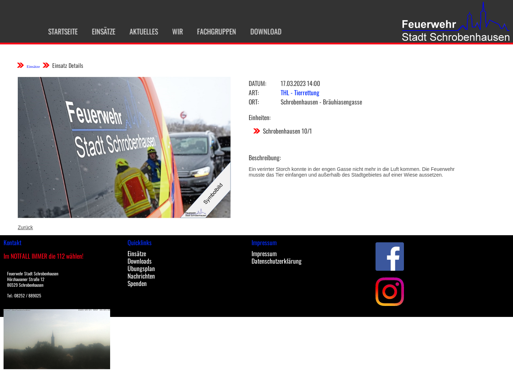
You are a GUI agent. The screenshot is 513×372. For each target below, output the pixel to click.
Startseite (60, 31)
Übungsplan (141, 268)
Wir (174, 31)
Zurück (25, 227)
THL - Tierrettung (300, 92)
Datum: (257, 83)
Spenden (137, 283)
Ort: (254, 101)
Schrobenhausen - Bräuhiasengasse (321, 101)
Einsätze (101, 31)
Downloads (140, 260)
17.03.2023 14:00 (300, 83)
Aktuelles (141, 31)
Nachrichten (141, 275)
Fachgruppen (213, 31)
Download (263, 31)
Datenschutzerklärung (277, 260)
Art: (254, 92)
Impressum (264, 253)
